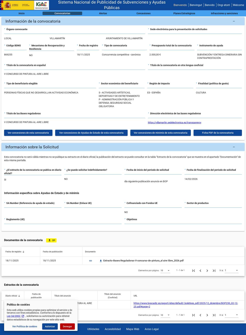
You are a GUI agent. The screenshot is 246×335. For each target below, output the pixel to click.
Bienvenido (180, 5)
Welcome (238, 5)
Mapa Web (132, 329)
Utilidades (93, 329)
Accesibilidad (113, 329)
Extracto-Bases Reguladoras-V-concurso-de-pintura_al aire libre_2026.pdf (141, 260)
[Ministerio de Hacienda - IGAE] (26, 5)
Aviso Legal (152, 329)
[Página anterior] (200, 270)
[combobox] (165, 270)
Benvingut (196, 5)
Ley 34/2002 (15, 316)
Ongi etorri (223, 5)
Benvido (210, 5)
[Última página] (214, 270)
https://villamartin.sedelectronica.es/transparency (174, 122)
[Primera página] (193, 270)
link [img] (90, 260)
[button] (123, 21)
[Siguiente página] (207, 270)
